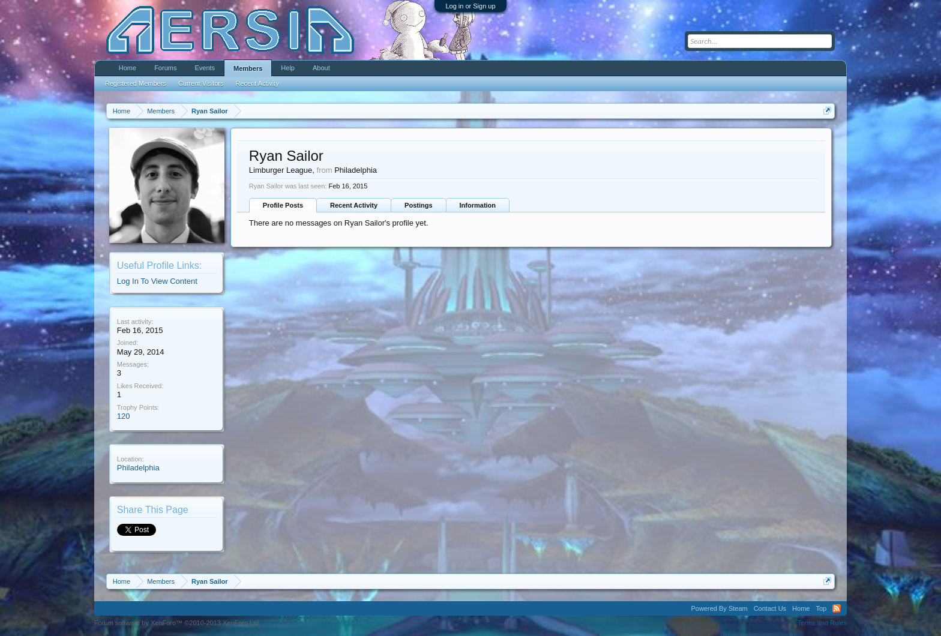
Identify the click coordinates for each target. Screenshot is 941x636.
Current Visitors (201, 83)
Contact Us (770, 608)
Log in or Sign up (470, 6)
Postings (418, 205)
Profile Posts (283, 205)
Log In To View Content (157, 281)
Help (288, 67)
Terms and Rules (822, 622)
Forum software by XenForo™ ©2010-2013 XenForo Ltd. (177, 622)
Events (204, 67)
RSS (836, 608)
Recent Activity (353, 205)
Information (478, 205)
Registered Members (135, 83)
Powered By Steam (719, 608)
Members (247, 68)
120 (123, 416)
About (321, 67)
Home (127, 67)
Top (821, 608)
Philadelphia (138, 467)
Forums (165, 67)
